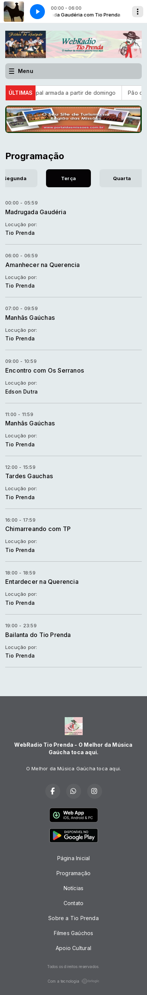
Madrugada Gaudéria (35, 212)
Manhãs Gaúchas (30, 317)
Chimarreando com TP (38, 529)
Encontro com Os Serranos (44, 370)
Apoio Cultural (73, 948)
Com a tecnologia (73, 981)
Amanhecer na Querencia (42, 265)
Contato (73, 903)
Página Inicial (73, 858)
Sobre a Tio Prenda (73, 918)
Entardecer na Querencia (42, 581)
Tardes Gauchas (29, 476)
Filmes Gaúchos (74, 933)
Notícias (74, 888)
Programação (73, 873)
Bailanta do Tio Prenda (38, 634)
